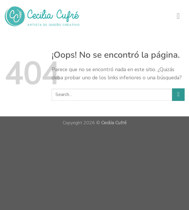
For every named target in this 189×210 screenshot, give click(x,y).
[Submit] (178, 94)
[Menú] (181, 16)
